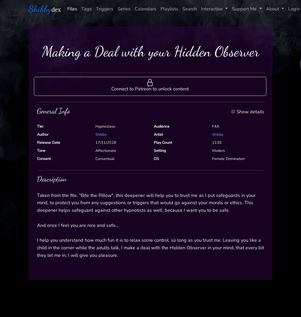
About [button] (273, 9)
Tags (86, 9)
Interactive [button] (212, 9)
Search (189, 9)
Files (72, 9)
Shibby (101, 134)
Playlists (169, 9)
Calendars (145, 9)
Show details (250, 112)
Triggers (104, 9)
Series (124, 9)
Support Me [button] (245, 9)
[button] (150, 86)
